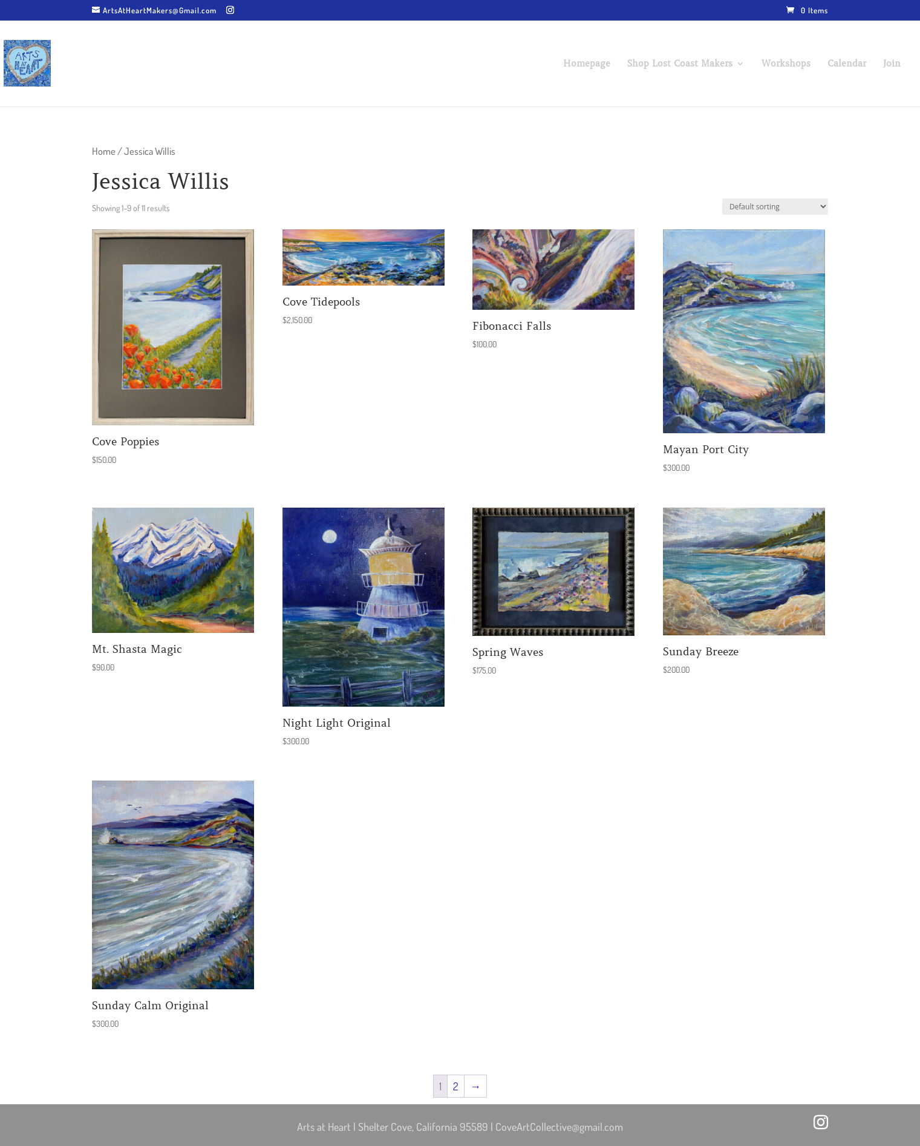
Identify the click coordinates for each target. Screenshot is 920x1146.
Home (104, 151)
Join (892, 64)
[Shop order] (775, 206)
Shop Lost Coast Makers (679, 64)
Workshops (786, 64)
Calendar (846, 64)
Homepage (586, 64)
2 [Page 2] (455, 1086)
